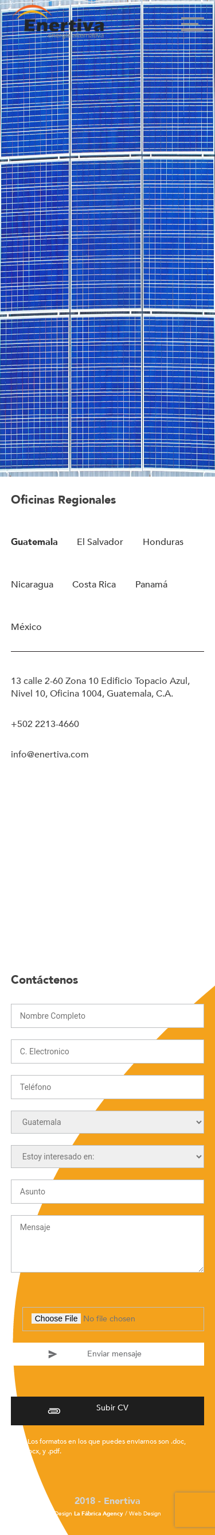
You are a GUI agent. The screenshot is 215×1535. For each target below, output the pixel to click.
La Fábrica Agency (98, 1514)
